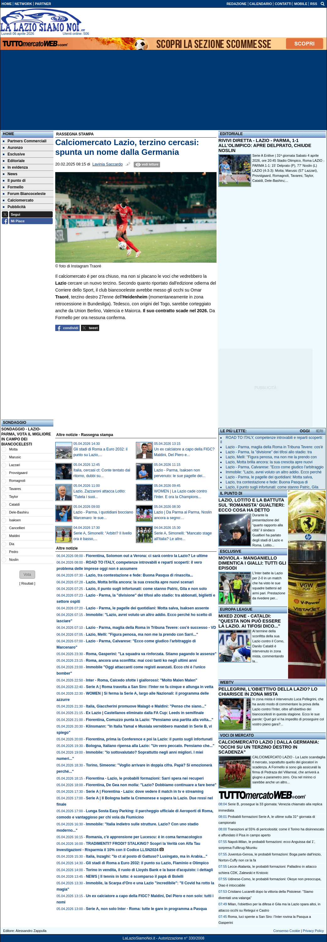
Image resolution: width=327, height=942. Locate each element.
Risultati (27, 583)
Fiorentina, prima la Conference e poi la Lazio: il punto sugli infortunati (149, 739)
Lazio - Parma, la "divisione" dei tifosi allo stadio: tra (269, 452)
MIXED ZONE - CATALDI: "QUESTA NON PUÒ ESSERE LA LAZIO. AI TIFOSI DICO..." (249, 621)
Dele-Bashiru (19, 512)
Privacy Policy (313, 931)
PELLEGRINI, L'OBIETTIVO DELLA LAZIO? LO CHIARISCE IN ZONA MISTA (267, 692)
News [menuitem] (10, 174)
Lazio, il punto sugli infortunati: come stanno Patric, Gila (272, 487)
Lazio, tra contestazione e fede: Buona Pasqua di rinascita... (139, 575)
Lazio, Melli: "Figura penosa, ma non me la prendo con (271, 457)
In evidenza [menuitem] (15, 167)
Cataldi (14, 504)
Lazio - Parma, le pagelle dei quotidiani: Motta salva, (269, 477)
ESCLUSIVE (230, 551)
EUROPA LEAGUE (236, 609)
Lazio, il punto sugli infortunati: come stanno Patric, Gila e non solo (146, 589)
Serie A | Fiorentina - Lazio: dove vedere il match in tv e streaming (145, 791)
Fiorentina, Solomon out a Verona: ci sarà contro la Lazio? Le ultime (147, 556)
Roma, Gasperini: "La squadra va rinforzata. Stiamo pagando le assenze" (151, 654)
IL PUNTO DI (231, 493)
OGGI (304, 431)
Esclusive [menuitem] (14, 154)
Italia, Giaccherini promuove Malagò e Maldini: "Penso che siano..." (146, 706)
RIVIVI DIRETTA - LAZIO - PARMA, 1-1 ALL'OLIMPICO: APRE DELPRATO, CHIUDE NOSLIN (264, 145)
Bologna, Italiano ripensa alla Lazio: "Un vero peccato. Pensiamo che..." (150, 746)
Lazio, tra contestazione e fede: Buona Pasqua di (267, 482)
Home (8, 134)
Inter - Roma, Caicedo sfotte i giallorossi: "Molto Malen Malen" (141, 680)
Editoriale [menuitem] (14, 161)
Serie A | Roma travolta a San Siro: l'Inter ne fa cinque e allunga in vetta (149, 687)
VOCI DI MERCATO (237, 735)
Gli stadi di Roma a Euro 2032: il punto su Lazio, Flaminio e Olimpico (147, 863)
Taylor (13, 496)
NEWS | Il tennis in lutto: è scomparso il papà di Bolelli (135, 876)
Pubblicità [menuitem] (14, 207)
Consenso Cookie (286, 931)
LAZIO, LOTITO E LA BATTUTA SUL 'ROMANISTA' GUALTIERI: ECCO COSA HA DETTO (251, 505)
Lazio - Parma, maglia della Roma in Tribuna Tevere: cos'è (274, 447)
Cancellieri (17, 528)
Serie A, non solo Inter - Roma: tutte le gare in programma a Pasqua (146, 909)
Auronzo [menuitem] (13, 147)
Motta (13, 449)
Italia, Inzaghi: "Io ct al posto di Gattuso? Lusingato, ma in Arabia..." (146, 856)
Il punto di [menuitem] (14, 180)
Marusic (15, 457)
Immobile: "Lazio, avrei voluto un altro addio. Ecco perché (274, 472)
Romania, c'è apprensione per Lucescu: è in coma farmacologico (144, 837)
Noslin (14, 559)
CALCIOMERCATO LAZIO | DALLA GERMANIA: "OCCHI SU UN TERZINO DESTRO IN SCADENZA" (268, 747)
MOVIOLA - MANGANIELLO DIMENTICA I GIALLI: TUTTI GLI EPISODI (252, 563)
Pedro (13, 552)
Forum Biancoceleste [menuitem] (24, 194)
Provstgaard (18, 473)
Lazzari (14, 465)
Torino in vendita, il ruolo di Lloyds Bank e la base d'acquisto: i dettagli (149, 870)
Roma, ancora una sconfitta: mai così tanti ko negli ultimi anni (141, 660)
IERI (319, 431)
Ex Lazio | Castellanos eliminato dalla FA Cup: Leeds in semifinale (145, 713)
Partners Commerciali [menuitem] (24, 141)
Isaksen (15, 520)
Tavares (15, 489)
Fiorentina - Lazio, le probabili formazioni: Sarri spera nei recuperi (145, 778)
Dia (11, 544)
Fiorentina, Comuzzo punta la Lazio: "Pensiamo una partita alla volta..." (149, 720)
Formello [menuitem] (13, 187)
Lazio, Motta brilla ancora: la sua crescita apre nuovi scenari (140, 582)
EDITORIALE (231, 134)
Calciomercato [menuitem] (18, 200)
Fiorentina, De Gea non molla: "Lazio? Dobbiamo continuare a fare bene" (151, 785)
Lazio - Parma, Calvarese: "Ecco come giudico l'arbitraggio (275, 467)
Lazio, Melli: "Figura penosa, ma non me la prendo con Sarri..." (142, 634)
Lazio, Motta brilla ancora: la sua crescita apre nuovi (269, 462)
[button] (27, 575)
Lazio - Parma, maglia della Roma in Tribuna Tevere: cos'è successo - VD (151, 627)
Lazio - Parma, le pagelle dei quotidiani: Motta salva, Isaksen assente (147, 608)
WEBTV (226, 682)
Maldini (14, 536)
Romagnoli (17, 480)
